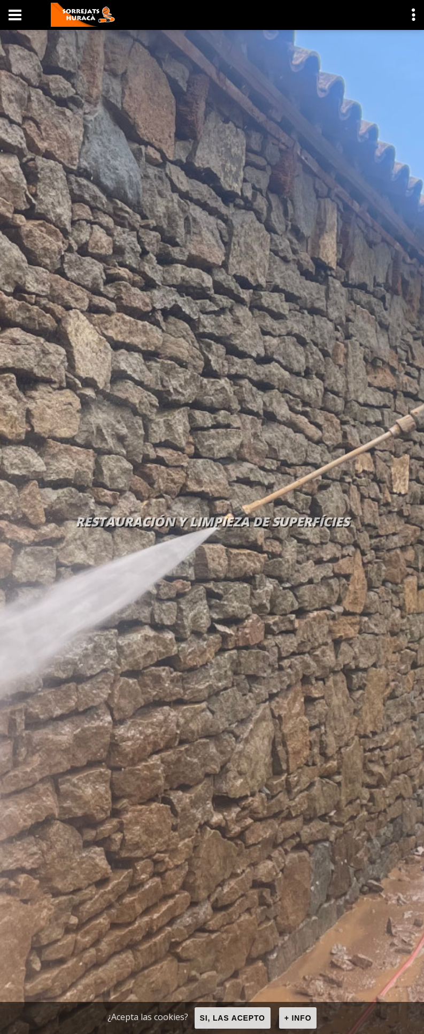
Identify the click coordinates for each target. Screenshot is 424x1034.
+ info (298, 1018)
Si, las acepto (232, 1018)
